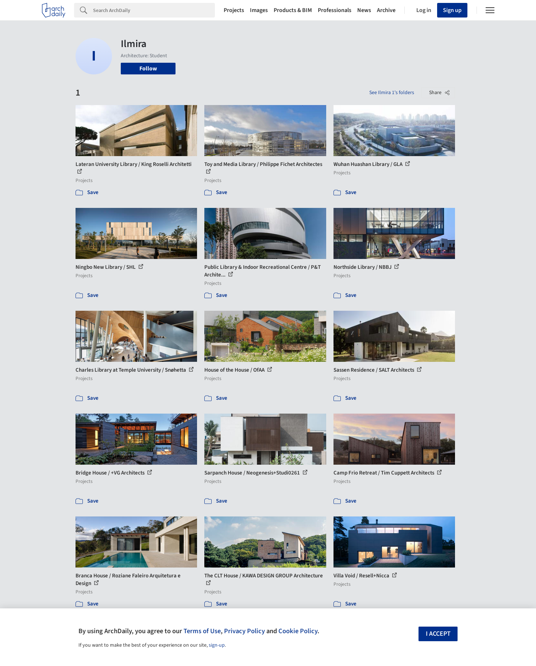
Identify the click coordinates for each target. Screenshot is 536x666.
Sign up (452, 10)
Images (259, 10)
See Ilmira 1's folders (391, 92)
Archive (386, 10)
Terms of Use (202, 631)
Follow (148, 69)
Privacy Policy (244, 631)
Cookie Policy (297, 631)
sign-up (217, 645)
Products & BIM (293, 10)
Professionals (334, 10)
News (364, 10)
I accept (438, 633)
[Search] (154, 10)
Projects (234, 10)
